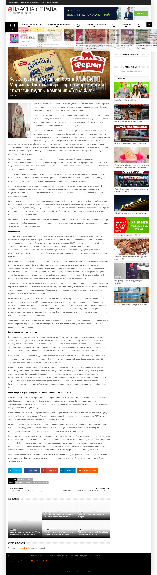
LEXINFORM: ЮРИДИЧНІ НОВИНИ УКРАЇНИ (86, 556)
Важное (22, 29)
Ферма (45, 482)
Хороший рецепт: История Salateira (125, 100)
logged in (23, 548)
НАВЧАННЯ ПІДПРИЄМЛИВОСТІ (50, 2)
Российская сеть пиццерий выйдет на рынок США (130, 122)
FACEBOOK (35, 561)
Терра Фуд (37, 482)
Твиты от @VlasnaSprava (132, 72)
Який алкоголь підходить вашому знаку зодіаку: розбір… (28, 37)
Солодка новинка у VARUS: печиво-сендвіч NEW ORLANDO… (139, 37)
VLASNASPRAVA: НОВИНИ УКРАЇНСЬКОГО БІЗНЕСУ (49, 556)
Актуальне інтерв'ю (25, 479)
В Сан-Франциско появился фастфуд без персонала (130, 305)
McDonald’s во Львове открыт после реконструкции (130, 213)
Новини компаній (55, 35)
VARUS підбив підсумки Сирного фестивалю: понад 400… (110, 38)
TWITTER (44, 561)
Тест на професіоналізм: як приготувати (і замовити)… (55, 37)
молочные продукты (24, 482)
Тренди (23, 35)
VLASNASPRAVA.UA (13, 2)
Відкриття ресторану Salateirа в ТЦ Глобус (127, 235)
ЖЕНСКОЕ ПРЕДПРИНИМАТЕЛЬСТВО (30, 2)
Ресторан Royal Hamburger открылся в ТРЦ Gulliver (130, 143)
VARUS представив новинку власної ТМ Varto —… (82, 37)
